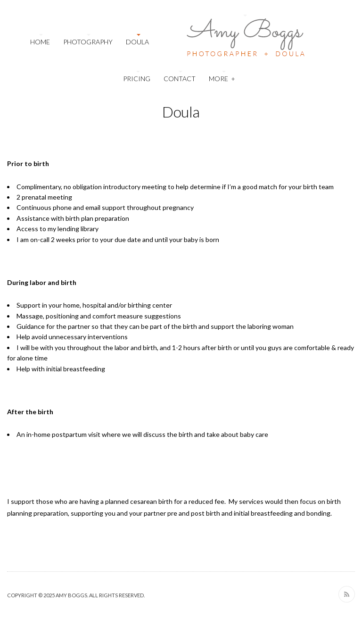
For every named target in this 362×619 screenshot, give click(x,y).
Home (40, 42)
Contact (180, 79)
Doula (137, 42)
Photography (88, 42)
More (222, 78)
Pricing (136, 79)
